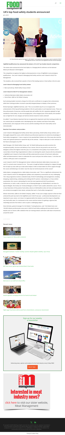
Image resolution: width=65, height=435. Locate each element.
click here (29, 428)
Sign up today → (32, 367)
